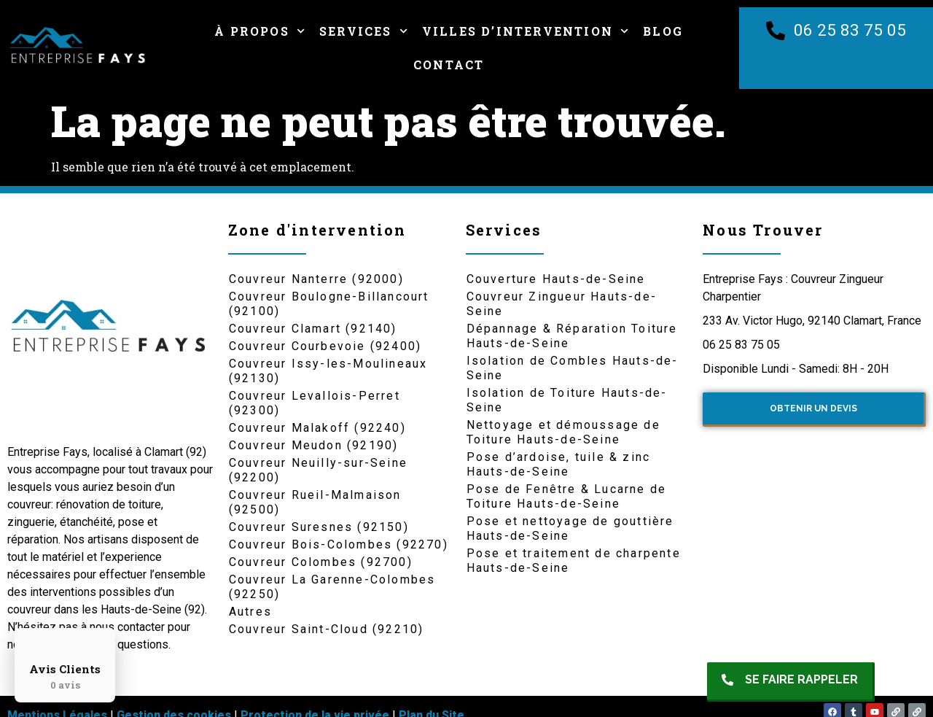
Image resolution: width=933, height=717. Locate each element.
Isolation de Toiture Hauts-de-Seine (567, 400)
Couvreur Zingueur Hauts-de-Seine (561, 304)
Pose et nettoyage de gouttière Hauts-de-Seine (570, 528)
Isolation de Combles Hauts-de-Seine (572, 368)
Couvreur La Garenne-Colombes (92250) (332, 587)
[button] (791, 682)
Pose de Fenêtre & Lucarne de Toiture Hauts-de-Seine (566, 496)
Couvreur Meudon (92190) (314, 445)
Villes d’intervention (525, 31)
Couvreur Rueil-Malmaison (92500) (315, 502)
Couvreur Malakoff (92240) (317, 428)
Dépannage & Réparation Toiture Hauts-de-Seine (572, 336)
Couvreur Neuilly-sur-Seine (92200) (318, 470)
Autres (250, 612)
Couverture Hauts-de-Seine (556, 279)
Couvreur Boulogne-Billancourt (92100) (329, 304)
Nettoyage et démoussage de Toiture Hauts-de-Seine (563, 432)
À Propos (259, 31)
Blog (663, 31)
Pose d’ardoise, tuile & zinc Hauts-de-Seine (558, 464)
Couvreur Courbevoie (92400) (325, 346)
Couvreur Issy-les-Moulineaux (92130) (328, 371)
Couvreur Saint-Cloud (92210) (326, 629)
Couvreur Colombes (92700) (321, 562)
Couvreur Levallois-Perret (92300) (314, 403)
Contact (448, 64)
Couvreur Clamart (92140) (313, 329)
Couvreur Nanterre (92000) (316, 279)
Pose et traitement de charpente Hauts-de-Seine (573, 560)
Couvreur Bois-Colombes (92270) (338, 544)
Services (363, 31)
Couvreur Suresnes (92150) (319, 527)
